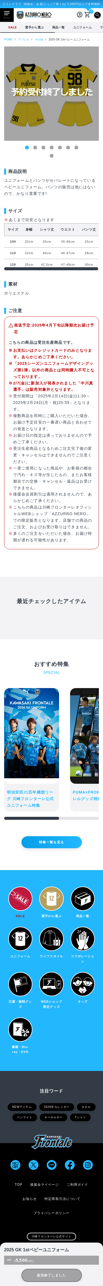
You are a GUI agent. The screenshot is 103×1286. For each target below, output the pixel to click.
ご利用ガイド (77, 1185)
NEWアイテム (22, 1106)
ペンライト (24, 1117)
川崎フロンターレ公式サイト (51, 1236)
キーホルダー (53, 1117)
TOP (19, 1185)
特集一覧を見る (51, 842)
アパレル (23, 39)
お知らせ (30, 1199)
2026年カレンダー (56, 1106)
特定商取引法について (62, 1199)
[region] (51, 27)
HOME (8, 39)
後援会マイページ (44, 1185)
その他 (39, 39)
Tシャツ (80, 1117)
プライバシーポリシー (51, 1213)
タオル (86, 1106)
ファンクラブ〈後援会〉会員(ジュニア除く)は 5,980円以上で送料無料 (51, 3)
